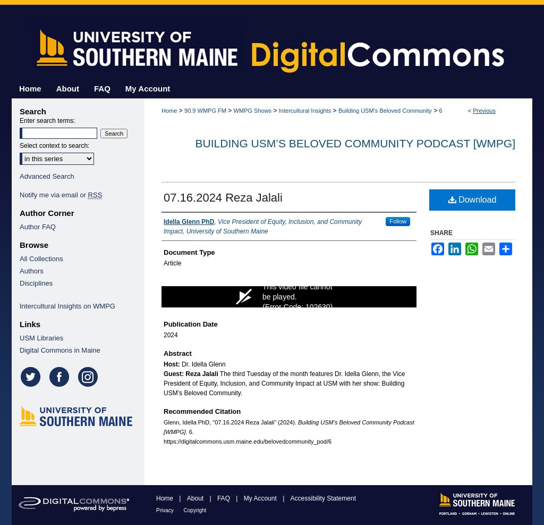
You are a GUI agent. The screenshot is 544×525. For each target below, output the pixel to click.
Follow (397, 221)
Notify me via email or (61, 195)
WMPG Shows (253, 110)
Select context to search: (54, 145)
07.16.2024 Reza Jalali (223, 197)
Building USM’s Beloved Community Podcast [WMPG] (355, 143)
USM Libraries (41, 338)
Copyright (195, 510)
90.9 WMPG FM (205, 110)
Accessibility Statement (323, 498)
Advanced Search (47, 176)
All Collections (41, 259)
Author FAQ (38, 227)
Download (472, 199)
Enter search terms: (47, 120)
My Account (261, 498)
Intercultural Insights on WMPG (67, 306)
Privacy (165, 510)
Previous (484, 110)
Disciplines (36, 283)
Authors (32, 271)
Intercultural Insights (305, 110)
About (196, 498)
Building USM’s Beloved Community (385, 110)
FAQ (224, 498)
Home (169, 110)
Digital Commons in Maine (60, 350)
